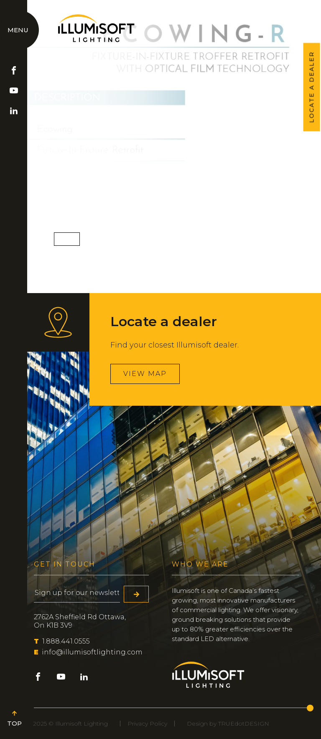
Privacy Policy (147, 723)
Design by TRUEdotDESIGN (228, 723)
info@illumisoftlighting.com (88, 652)
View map (145, 374)
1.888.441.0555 (62, 641)
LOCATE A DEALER (312, 87)
